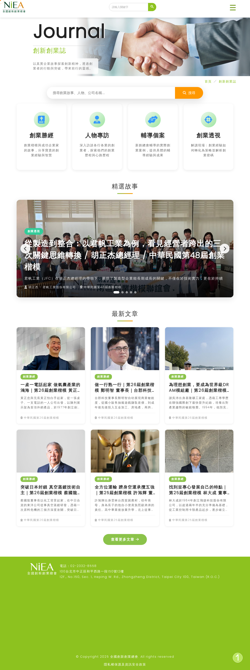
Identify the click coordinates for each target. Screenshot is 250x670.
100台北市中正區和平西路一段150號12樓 (92, 571)
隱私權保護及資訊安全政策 (125, 664)
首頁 (208, 81)
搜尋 (189, 93)
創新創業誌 (227, 81)
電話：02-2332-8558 (78, 566)
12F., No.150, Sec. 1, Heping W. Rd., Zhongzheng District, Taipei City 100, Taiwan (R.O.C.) (140, 577)
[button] (233, 7)
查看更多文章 (125, 539)
